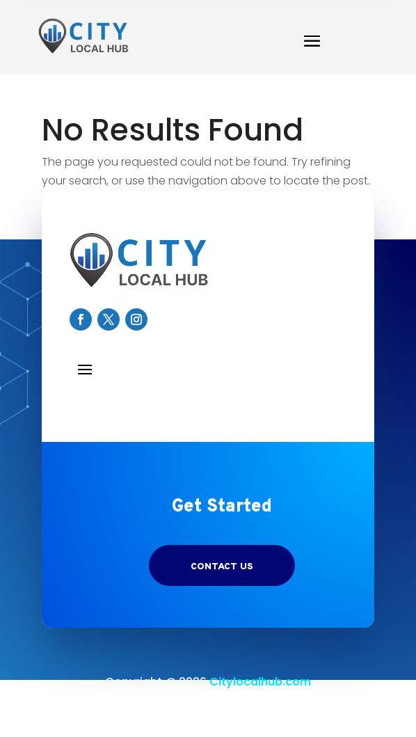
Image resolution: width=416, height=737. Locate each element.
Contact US (222, 567)
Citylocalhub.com (260, 682)
